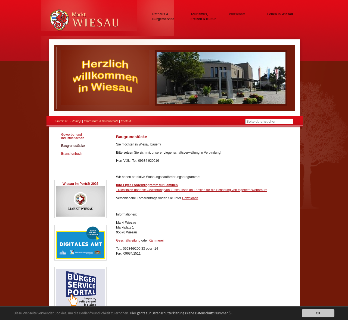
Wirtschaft (237, 14)
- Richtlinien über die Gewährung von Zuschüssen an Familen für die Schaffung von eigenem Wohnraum (191, 190)
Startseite (61, 121)
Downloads (190, 198)
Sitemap (75, 121)
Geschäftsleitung (128, 240)
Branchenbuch (71, 154)
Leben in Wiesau (280, 14)
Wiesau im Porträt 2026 (80, 184)
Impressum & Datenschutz (101, 121)
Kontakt (126, 121)
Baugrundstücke (73, 146)
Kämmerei (156, 240)
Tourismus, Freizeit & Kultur (203, 16)
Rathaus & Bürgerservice (163, 16)
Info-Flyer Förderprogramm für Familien (147, 185)
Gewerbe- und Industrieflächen (72, 136)
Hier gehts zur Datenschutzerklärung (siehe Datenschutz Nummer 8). (181, 313)
